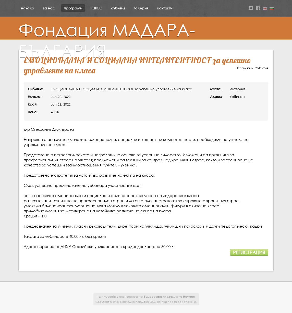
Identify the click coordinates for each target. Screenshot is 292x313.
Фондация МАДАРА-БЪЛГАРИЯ (106, 40)
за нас (49, 8)
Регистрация (249, 252)
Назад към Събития (252, 68)
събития (118, 8)
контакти (165, 8)
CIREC (96, 8)
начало (27, 8)
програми (73, 8)
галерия (141, 8)
